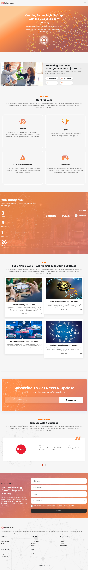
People (62, 541)
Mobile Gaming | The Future (24, 305)
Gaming (33, 543)
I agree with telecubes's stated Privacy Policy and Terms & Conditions (54, 506)
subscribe (71, 400)
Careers (62, 543)
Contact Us (4, 556)
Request (59, 510)
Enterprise (33, 545)
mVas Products (35, 541)
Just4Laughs (5, 541)
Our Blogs (33, 554)
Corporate (4, 554)
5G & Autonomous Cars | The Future (24, 342)
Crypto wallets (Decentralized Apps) (63, 301)
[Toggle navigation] (85, 3)
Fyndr (3, 543)
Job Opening (63, 545)
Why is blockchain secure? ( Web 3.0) (64, 345)
